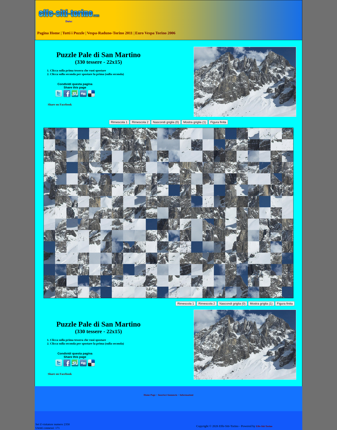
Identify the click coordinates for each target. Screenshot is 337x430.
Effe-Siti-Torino (264, 426)
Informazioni (186, 395)
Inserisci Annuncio (167, 395)
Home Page (150, 395)
